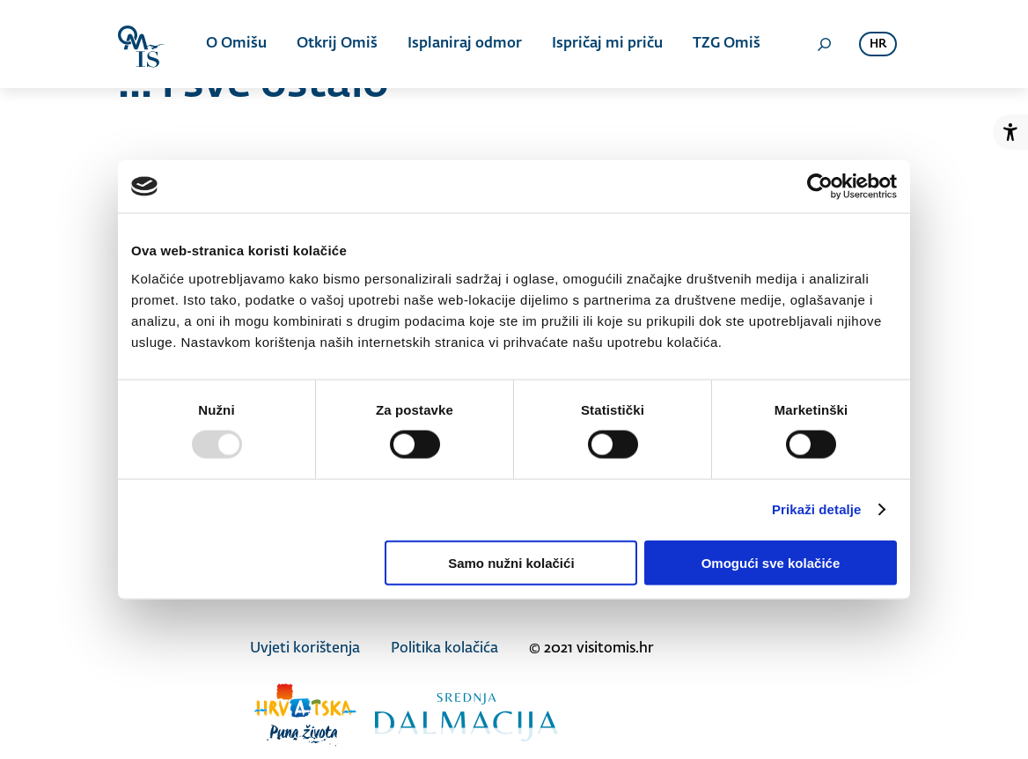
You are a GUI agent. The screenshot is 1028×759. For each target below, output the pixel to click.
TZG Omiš (726, 44)
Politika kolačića (444, 649)
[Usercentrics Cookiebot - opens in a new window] (820, 186)
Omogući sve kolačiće (771, 562)
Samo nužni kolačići (511, 562)
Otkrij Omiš (337, 44)
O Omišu (236, 44)
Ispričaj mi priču (607, 44)
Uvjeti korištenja (305, 649)
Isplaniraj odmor (465, 44)
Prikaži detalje (817, 509)
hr (878, 44)
